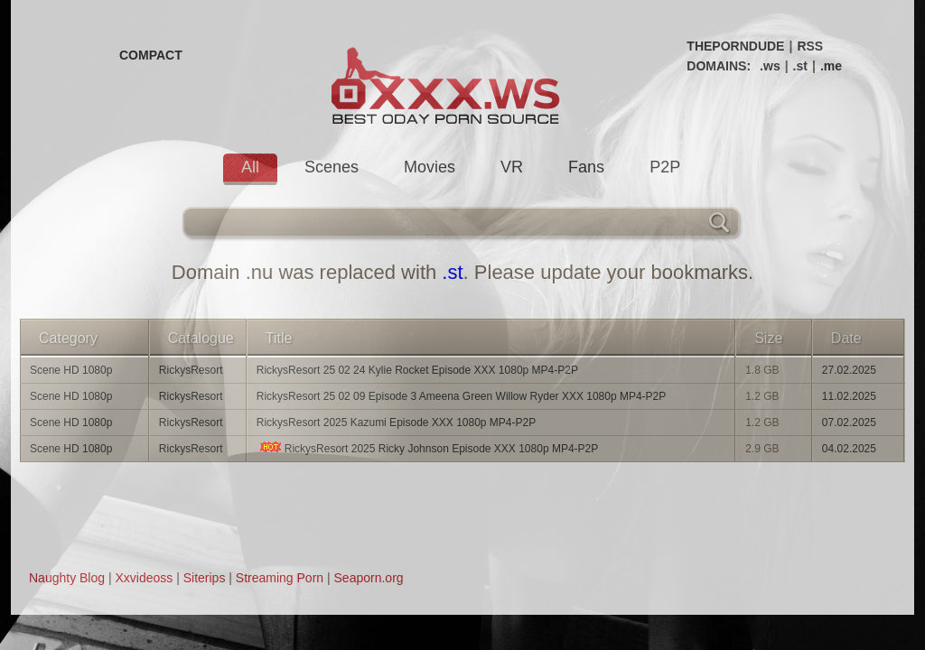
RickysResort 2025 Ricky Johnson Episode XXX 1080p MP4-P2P (428, 448)
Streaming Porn (279, 578)
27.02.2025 (849, 370)
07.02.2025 (849, 422)
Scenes (331, 167)
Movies (429, 167)
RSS (810, 46)
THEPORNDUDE (735, 46)
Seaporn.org (369, 578)
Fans (586, 167)
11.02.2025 (849, 396)
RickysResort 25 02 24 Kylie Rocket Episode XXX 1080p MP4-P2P (417, 370)
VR (511, 167)
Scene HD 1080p (71, 370)
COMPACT (150, 55)
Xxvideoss (144, 578)
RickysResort (191, 370)
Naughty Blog (67, 578)
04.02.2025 (849, 448)
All (250, 167)
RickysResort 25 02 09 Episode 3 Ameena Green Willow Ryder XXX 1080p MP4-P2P (462, 396)
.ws (770, 66)
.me (831, 66)
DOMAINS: (719, 66)
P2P (664, 167)
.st (800, 66)
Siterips (204, 578)
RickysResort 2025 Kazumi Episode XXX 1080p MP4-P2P (397, 422)
